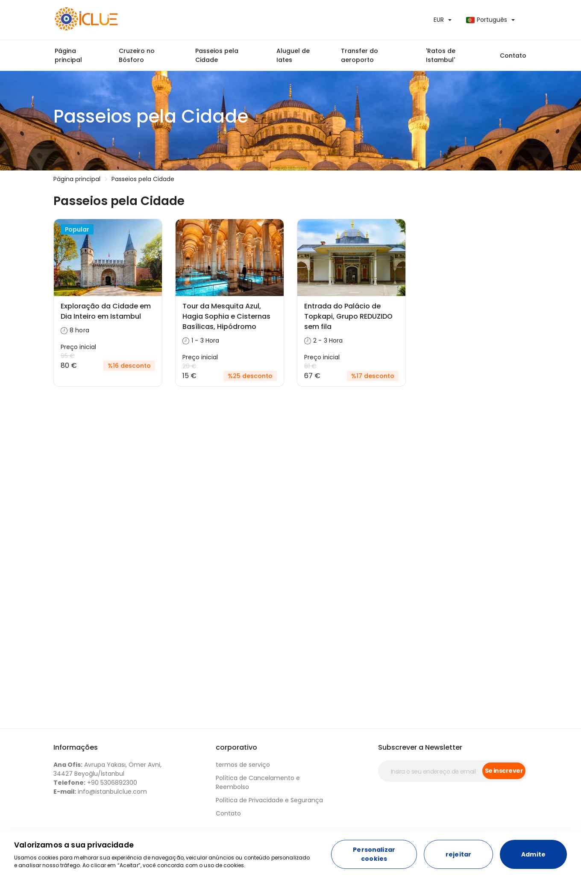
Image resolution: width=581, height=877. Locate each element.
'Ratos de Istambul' (440, 55)
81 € (310, 366)
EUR (439, 19)
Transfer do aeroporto (359, 55)
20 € (189, 366)
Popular (77, 229)
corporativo (236, 747)
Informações (75, 747)
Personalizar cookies (374, 854)
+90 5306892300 (95, 782)
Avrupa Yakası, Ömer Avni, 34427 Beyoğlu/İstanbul (107, 769)
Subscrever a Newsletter (420, 747)
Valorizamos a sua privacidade (74, 845)
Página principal (68, 55)
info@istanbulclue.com (100, 791)
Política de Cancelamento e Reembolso (258, 782)
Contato (513, 55)
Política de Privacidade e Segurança (269, 800)
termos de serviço (243, 764)
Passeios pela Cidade (216, 55)
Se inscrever (504, 770)
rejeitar (458, 854)
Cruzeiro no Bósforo (137, 55)
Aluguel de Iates (293, 55)
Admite (533, 854)
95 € (68, 356)
